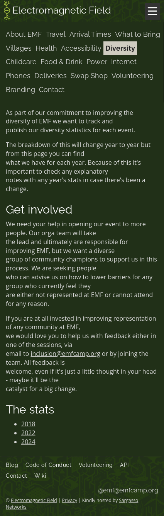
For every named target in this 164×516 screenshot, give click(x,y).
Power (96, 62)
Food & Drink (62, 62)
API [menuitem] (124, 465)
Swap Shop (89, 76)
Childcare (21, 62)
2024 (28, 441)
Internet (124, 62)
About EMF (24, 34)
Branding (20, 89)
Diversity (120, 48)
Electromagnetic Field (57, 11)
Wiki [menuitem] (40, 476)
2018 (28, 424)
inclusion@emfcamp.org (65, 353)
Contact (51, 89)
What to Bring (137, 34)
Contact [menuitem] (16, 476)
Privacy (69, 500)
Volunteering (133, 76)
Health (46, 48)
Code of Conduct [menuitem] (48, 465)
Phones (18, 76)
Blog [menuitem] (12, 465)
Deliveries (50, 76)
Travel (56, 34)
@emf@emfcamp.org (128, 490)
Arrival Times (90, 34)
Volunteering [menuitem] (96, 465)
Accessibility (81, 48)
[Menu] (152, 11)
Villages (19, 48)
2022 (28, 433)
